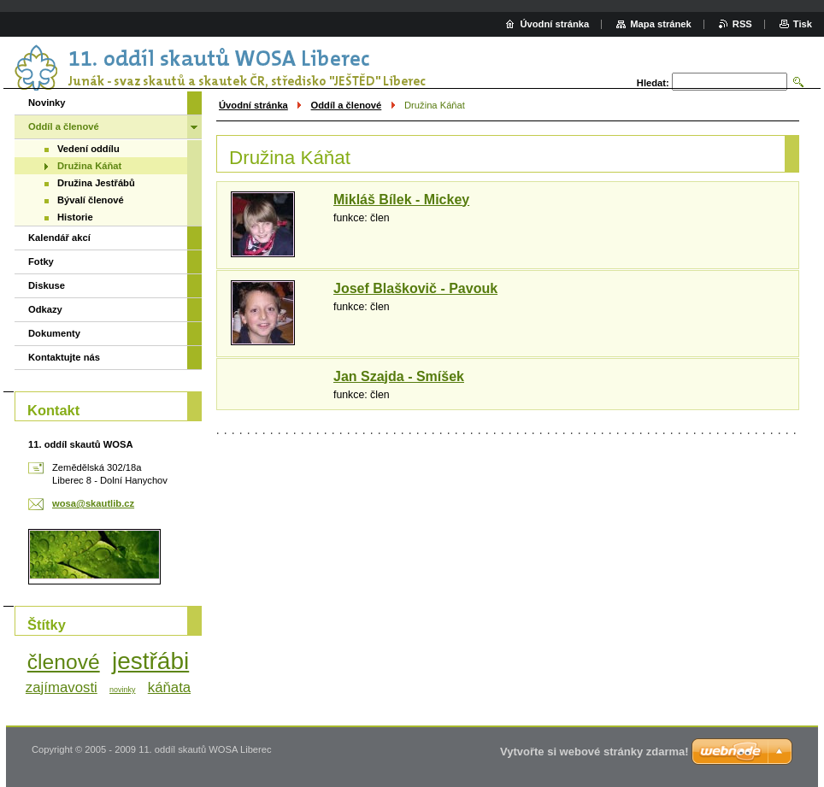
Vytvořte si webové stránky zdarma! (594, 751)
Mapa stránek (661, 24)
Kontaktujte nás (64, 357)
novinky (122, 689)
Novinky (47, 102)
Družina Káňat (89, 166)
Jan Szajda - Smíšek (398, 376)
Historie (75, 217)
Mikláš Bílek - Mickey (401, 199)
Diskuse (46, 285)
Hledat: (653, 83)
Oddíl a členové (346, 105)
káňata (169, 687)
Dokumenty (54, 333)
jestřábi (150, 661)
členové (63, 661)
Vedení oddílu (88, 149)
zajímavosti (61, 687)
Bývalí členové (90, 200)
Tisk (802, 24)
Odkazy (45, 309)
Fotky (41, 261)
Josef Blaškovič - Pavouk (415, 288)
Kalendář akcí (59, 237)
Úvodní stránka (253, 105)
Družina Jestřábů (96, 183)
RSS (742, 24)
